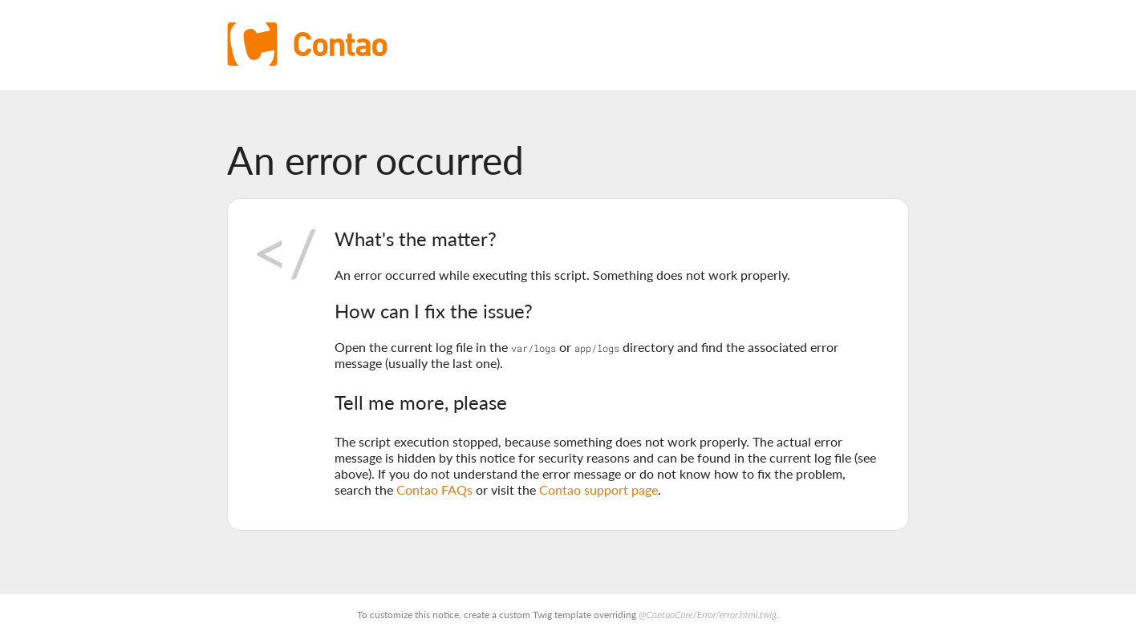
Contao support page (598, 489)
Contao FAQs (434, 489)
